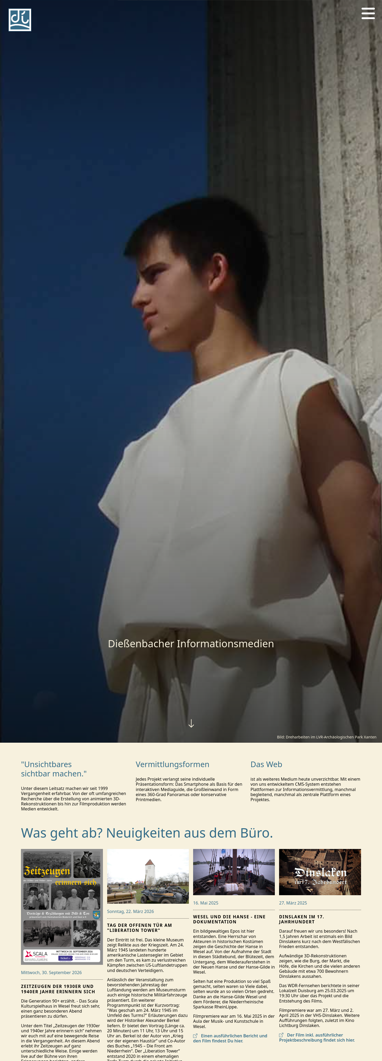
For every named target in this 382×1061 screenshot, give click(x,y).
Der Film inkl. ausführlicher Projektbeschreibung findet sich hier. (317, 1037)
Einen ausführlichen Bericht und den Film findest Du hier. (230, 1038)
